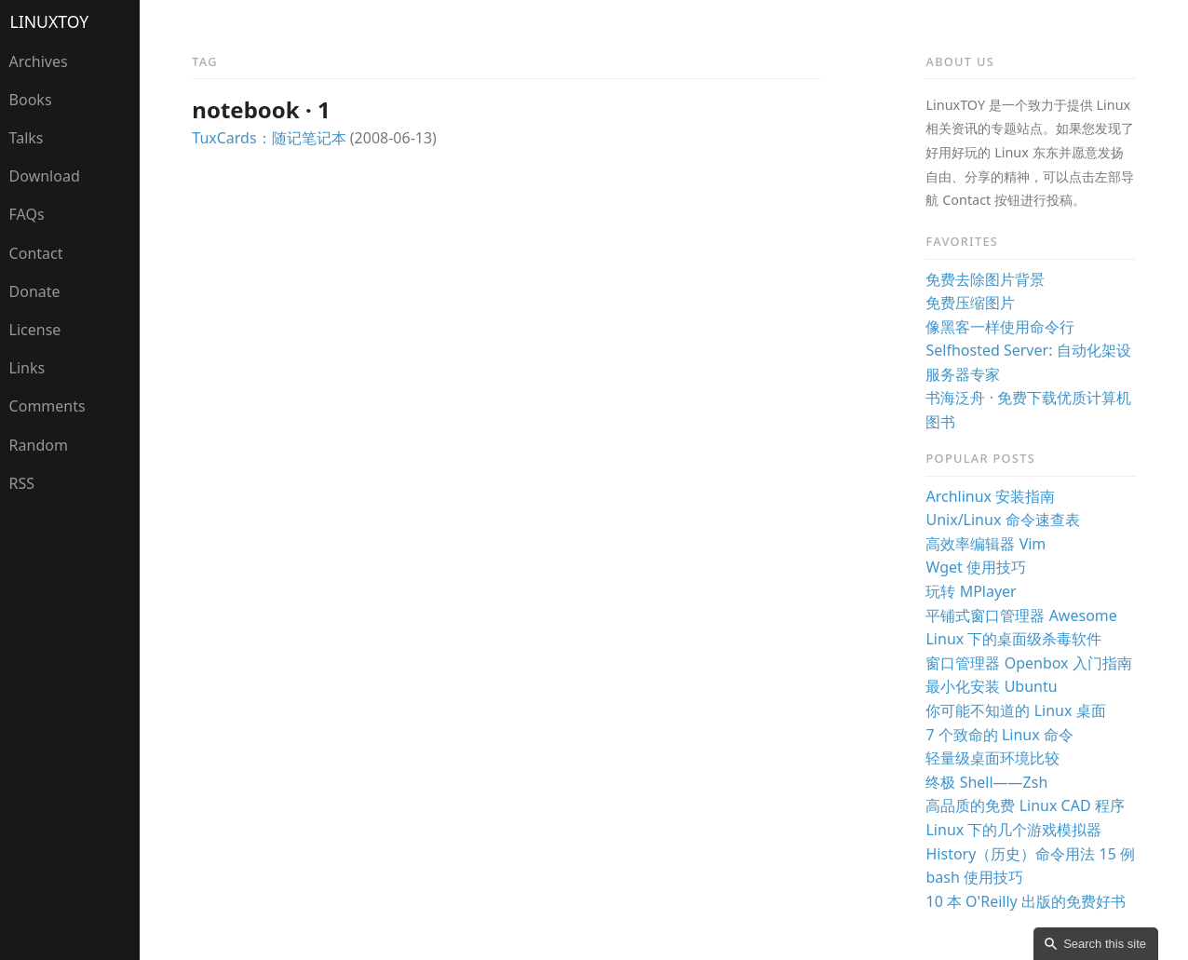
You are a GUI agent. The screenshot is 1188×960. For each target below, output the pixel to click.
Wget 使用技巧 (975, 567)
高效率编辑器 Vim (985, 544)
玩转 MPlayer (970, 591)
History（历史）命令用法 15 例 (1030, 854)
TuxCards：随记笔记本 (268, 138)
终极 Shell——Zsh (986, 782)
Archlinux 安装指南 (990, 496)
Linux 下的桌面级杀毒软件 (1013, 639)
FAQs (27, 214)
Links (27, 368)
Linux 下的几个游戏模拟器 (1013, 829)
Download (44, 176)
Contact (36, 253)
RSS (22, 483)
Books (30, 99)
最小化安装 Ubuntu (991, 686)
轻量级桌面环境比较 (992, 758)
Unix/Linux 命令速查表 (1002, 519)
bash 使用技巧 (974, 877)
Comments (47, 406)
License (35, 329)
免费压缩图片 (970, 302)
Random (38, 445)
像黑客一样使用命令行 (999, 327)
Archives (38, 61)
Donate (35, 291)
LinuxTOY (49, 21)
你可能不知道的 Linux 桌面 (1015, 710)
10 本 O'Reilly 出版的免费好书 (1025, 901)
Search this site (1104, 944)
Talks (26, 138)
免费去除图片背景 (985, 279)
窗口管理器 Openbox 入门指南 (1028, 663)
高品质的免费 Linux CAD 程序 (1024, 805)
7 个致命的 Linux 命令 (999, 734)
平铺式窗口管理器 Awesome (1020, 615)
